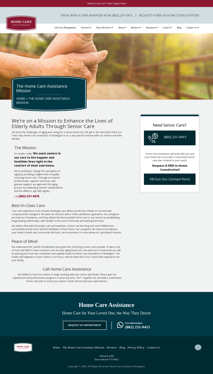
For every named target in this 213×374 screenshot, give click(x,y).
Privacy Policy (136, 347)
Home (20, 98)
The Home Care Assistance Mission (83, 347)
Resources (152, 27)
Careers (167, 27)
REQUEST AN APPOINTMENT (84, 325)
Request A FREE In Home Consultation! (169, 15)
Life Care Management (65, 27)
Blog (179, 27)
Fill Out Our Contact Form (170, 179)
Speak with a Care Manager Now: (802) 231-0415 (96, 15)
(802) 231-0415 (175, 137)
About (122, 27)
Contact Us (192, 27)
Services (86, 27)
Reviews (136, 27)
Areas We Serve (104, 27)
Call (26, 196)
